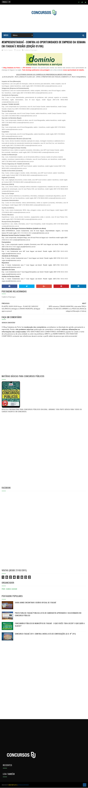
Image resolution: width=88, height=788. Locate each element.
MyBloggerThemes (23, 785)
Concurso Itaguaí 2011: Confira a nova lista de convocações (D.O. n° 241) (45, 634)
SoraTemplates (12, 785)
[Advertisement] (44, 24)
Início (6, 35)
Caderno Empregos (30, 50)
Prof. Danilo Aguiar (9, 589)
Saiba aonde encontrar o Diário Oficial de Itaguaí (35, 602)
